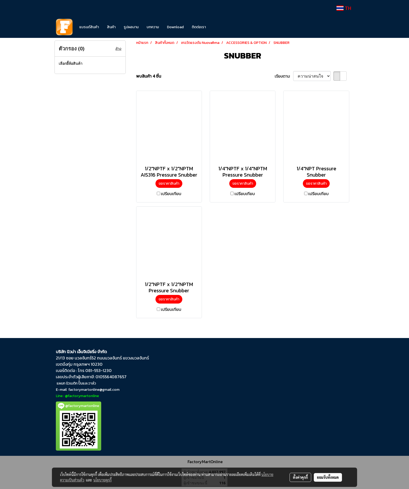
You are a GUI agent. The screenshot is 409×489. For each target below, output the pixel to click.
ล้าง (118, 48)
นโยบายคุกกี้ (102, 480)
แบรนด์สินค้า (89, 27)
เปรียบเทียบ (171, 193)
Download (175, 27)
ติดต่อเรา (199, 27)
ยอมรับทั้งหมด (328, 477)
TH (343, 8)
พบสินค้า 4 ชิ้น (148, 76)
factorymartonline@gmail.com (93, 389)
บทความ (153, 27)
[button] (217, 27)
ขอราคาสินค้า (169, 183)
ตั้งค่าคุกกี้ (300, 477)
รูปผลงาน (131, 27)
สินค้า (111, 27)
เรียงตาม (284, 76)
